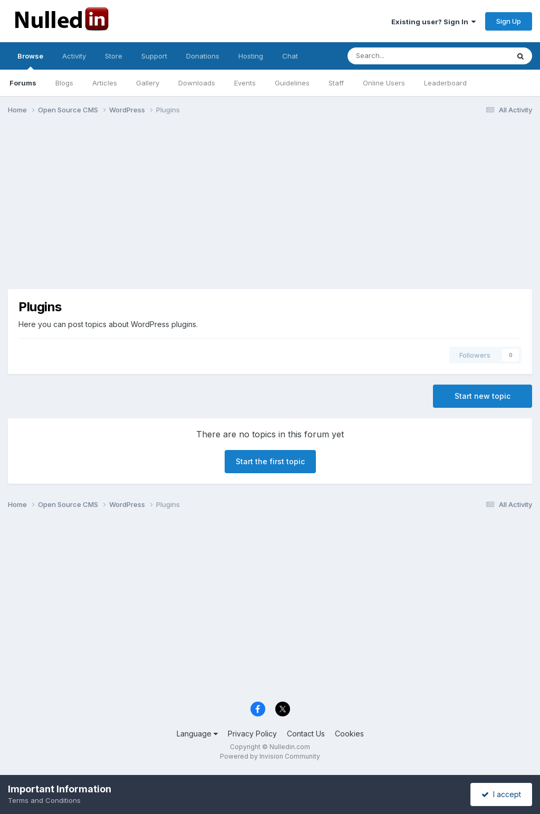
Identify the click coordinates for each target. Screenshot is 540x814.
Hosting (250, 56)
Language (197, 733)
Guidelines (292, 83)
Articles (104, 83)
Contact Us (306, 733)
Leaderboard (445, 83)
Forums (22, 83)
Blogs (64, 83)
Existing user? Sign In (433, 21)
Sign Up (508, 21)
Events (245, 83)
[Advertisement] (270, 205)
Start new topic (482, 395)
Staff (336, 83)
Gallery (147, 83)
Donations (202, 56)
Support (154, 56)
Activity (74, 56)
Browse (30, 61)
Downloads (196, 83)
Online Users (384, 83)
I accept (501, 794)
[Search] (401, 55)
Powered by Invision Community (270, 756)
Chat (290, 56)
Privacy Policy (252, 733)
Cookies (349, 733)
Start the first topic (270, 461)
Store (113, 56)
